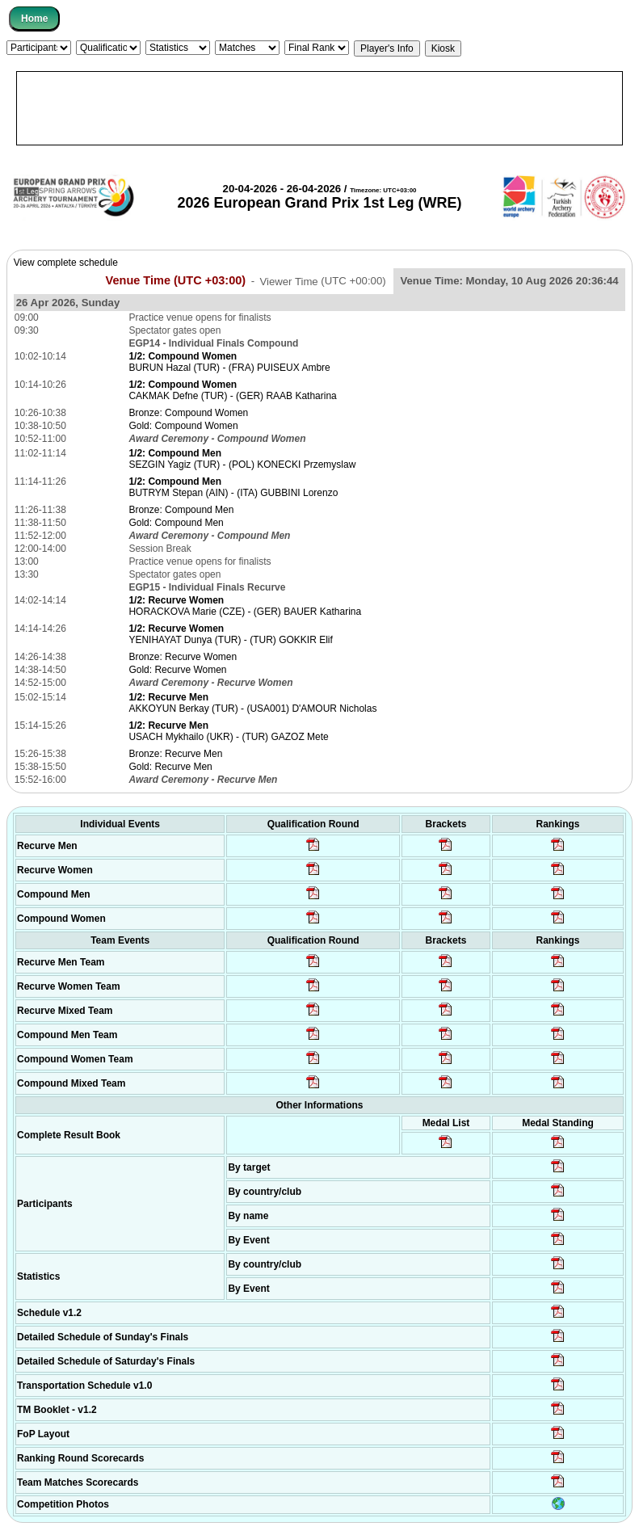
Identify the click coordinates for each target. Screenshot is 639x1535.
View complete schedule (66, 262)
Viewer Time (322, 281)
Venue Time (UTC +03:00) (176, 280)
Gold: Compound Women (183, 425)
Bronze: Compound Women (188, 412)
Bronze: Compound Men (180, 509)
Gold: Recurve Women (177, 669)
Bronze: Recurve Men (175, 753)
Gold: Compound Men (175, 522)
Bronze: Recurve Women (182, 656)
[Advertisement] (319, 108)
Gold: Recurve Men (170, 766)
